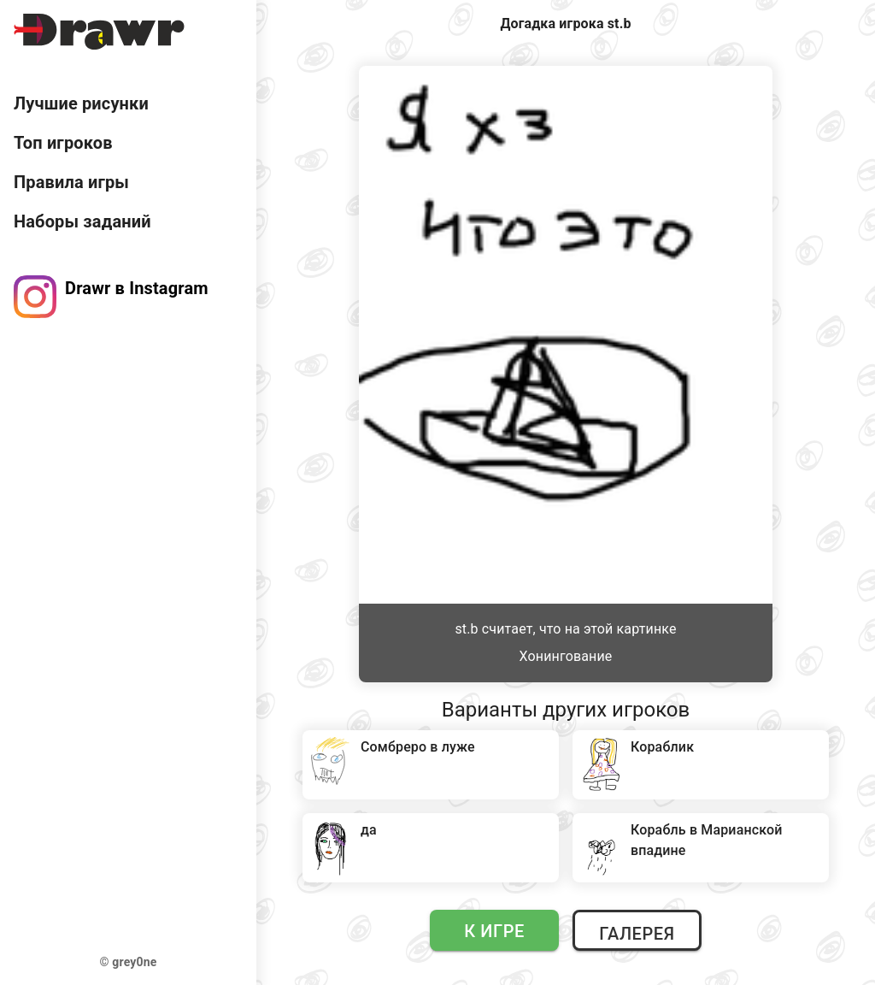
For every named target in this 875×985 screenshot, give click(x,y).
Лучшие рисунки (81, 103)
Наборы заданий (82, 221)
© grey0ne (128, 962)
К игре (494, 931)
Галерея (636, 933)
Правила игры (71, 182)
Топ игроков (63, 143)
